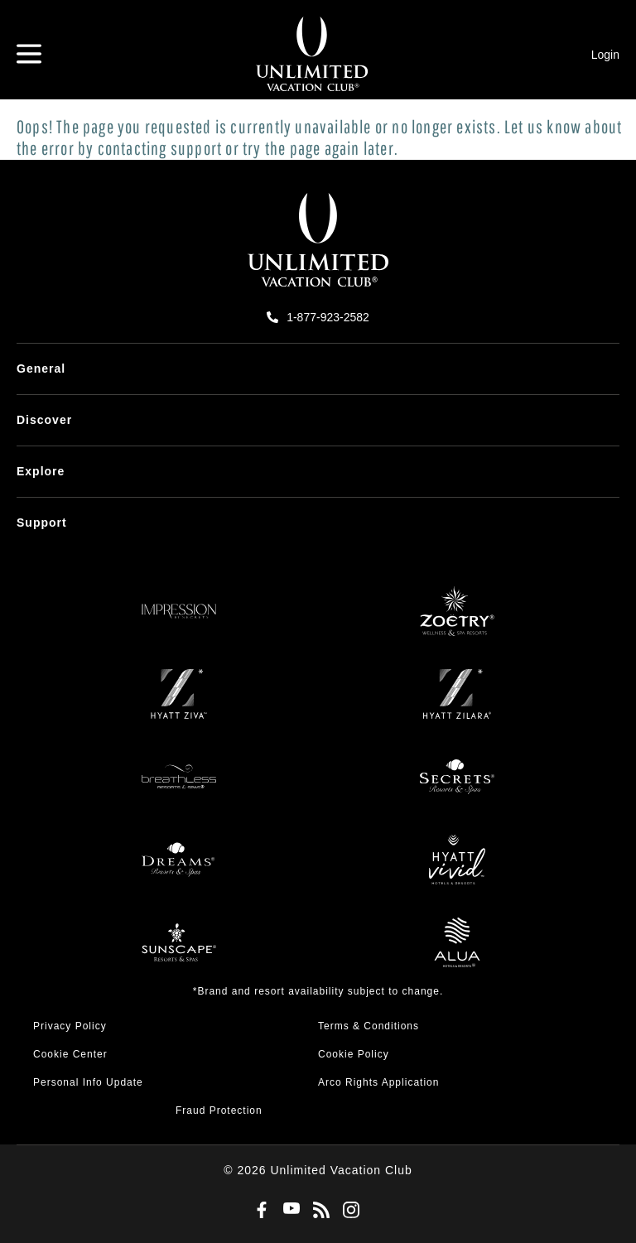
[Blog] (318, 1211)
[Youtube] (288, 1210)
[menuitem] (318, 369)
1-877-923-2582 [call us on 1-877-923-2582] (328, 317)
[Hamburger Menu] (29, 53)
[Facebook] (258, 1211)
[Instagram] (348, 1211)
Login (605, 54)
